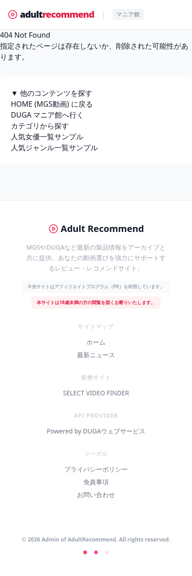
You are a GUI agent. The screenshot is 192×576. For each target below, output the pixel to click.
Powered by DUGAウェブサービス (96, 431)
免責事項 (96, 482)
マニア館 (128, 14)
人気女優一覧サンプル (47, 137)
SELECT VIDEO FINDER (96, 393)
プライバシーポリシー (96, 469)
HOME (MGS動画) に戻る (52, 104)
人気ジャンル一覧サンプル (54, 148)
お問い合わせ (96, 494)
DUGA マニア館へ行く (47, 115)
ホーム (96, 342)
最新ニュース (96, 354)
